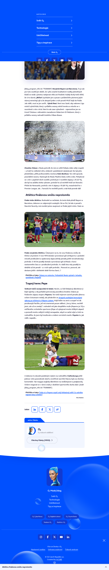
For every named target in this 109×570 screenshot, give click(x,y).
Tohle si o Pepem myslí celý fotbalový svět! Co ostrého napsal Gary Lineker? (54, 393)
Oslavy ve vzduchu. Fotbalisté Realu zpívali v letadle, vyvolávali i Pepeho (54, 276)
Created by (54, 561)
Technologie (42, 27)
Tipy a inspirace (44, 42)
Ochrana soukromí (55, 549)
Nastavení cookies (38, 549)
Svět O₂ (40, 20)
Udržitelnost (43, 35)
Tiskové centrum (71, 549)
